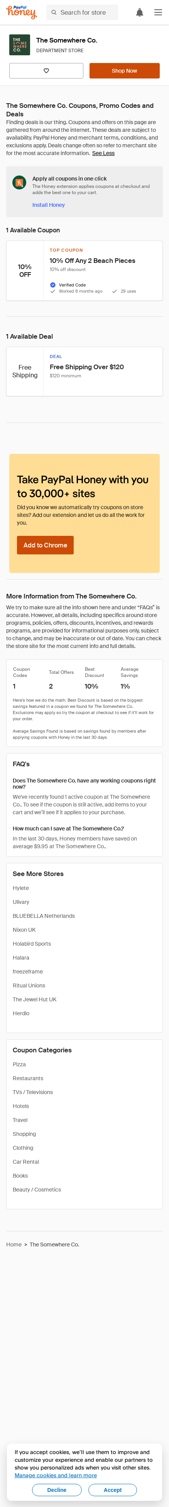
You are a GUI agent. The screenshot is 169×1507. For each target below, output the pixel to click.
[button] (158, 12)
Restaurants (28, 1078)
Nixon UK (24, 929)
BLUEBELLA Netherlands (44, 915)
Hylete (21, 888)
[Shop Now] (125, 70)
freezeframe (28, 971)
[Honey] (21, 12)
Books (20, 1175)
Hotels (21, 1106)
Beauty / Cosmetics (37, 1189)
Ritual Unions (29, 985)
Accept (113, 1490)
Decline (57, 1490)
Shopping (24, 1133)
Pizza (19, 1064)
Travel (20, 1120)
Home (14, 1244)
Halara (21, 957)
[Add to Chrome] (45, 545)
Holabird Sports (32, 943)
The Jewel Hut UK (34, 999)
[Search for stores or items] (82, 12)
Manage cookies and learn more (56, 1475)
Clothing (23, 1147)
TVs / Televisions (33, 1092)
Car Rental (26, 1161)
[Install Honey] (48, 205)
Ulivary (21, 901)
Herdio (21, 1013)
